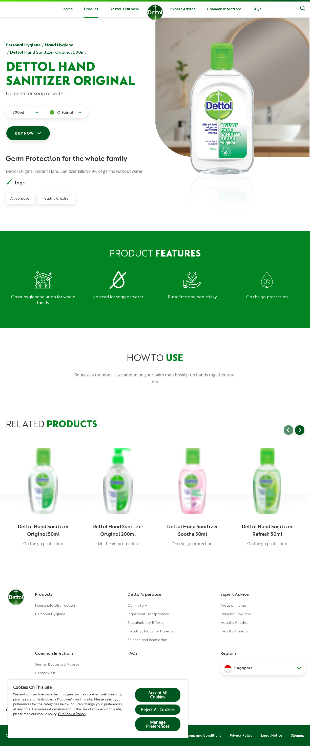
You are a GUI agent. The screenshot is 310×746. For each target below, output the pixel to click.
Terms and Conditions (203, 735)
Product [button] (91, 9)
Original (65, 112)
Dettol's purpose (144, 594)
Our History (137, 605)
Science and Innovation (147, 639)
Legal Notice (271, 735)
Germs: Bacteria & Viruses (57, 664)
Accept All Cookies (157, 695)
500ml (18, 112)
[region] (98, 708)
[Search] (302, 9)
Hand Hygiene (59, 44)
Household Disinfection (55, 605)
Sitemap (297, 735)
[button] (263, 668)
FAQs (257, 9)
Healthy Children (56, 198)
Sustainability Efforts (145, 622)
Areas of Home (233, 605)
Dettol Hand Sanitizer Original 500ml (48, 52)
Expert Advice (183, 9)
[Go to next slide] (299, 430)
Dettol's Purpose (124, 9)
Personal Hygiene (23, 44)
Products (43, 594)
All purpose (19, 198)
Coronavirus (45, 673)
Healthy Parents (234, 631)
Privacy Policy (241, 735)
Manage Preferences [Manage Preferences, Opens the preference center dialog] (158, 724)
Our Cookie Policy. (72, 714)
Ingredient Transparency (148, 614)
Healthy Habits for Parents (150, 631)
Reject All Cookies (158, 709)
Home (68, 9)
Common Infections (224, 9)
